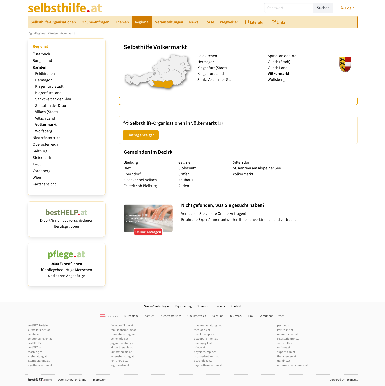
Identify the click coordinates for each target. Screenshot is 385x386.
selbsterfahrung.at (288, 339)
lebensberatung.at (122, 356)
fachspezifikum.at (122, 325)
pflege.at (199, 347)
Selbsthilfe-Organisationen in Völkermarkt (173, 123)
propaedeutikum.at (206, 356)
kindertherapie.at (122, 347)
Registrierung (183, 306)
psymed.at (283, 325)
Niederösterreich (47, 137)
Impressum (99, 380)
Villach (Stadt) (46, 112)
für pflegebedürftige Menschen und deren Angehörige (66, 266)
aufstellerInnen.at (39, 330)
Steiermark (42, 157)
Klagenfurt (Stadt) (50, 86)
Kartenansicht (44, 184)
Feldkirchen (45, 73)
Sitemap (202, 306)
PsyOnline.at (285, 330)
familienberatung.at (123, 330)
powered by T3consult (344, 380)
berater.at (34, 334)
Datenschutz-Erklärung (72, 380)
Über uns (219, 306)
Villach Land (45, 118)
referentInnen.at (287, 334)
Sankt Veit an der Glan (53, 99)
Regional (40, 33)
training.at (283, 361)
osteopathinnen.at (206, 339)
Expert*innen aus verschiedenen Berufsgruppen (66, 220)
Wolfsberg (43, 131)
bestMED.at (34, 347)
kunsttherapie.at (121, 352)
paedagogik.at (203, 343)
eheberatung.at (37, 356)
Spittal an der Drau (50, 105)
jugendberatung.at (122, 343)
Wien (37, 177)
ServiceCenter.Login (156, 306)
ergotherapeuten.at (40, 365)
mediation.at (202, 330)
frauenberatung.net (123, 334)
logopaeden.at (120, 365)
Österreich (41, 54)
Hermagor (43, 80)
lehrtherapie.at (120, 361)
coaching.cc (35, 352)
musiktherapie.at (204, 334)
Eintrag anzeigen (141, 135)
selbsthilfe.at (285, 343)
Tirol (37, 164)
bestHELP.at (35, 343)
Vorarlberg (41, 171)
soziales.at (283, 347)
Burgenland (42, 60)
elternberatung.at (39, 361)
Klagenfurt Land (48, 93)
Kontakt (236, 306)
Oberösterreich (45, 144)
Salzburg (40, 151)
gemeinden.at (119, 339)
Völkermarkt (67, 33)
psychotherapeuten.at (208, 365)
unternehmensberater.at (292, 365)
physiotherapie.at (205, 352)
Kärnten (53, 33)
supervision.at (286, 352)
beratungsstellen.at (40, 339)
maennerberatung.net (208, 325)
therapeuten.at (286, 356)
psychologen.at (203, 361)
